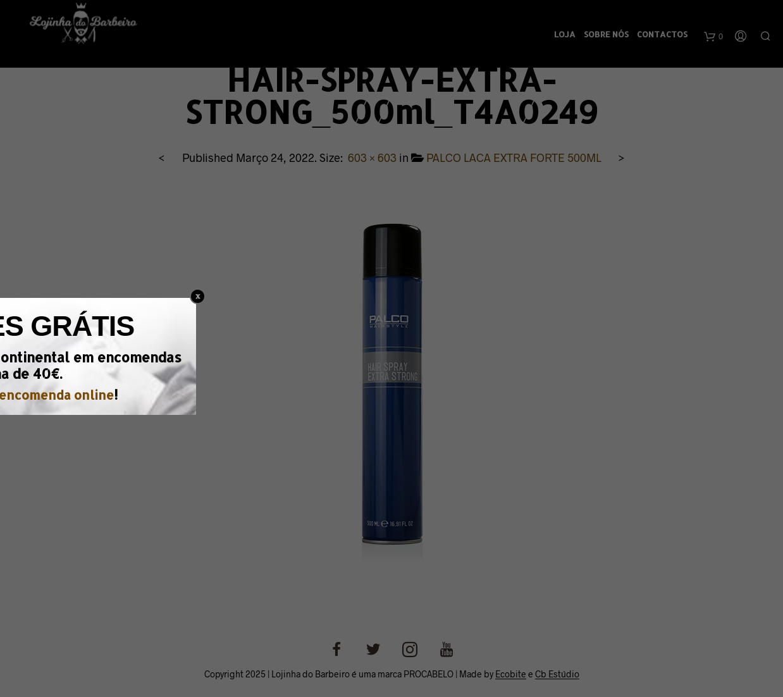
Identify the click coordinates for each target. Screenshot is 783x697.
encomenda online (432, 386)
